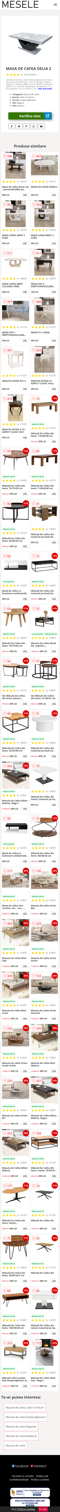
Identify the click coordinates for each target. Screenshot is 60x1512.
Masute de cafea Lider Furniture (25, 1407)
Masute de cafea (15, 1445)
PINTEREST (39, 1466)
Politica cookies (40, 1479)
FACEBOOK (20, 1466)
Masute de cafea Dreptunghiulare (26, 1417)
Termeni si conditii (23, 1476)
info (25, 194)
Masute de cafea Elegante (21, 1426)
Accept (43, 1509)
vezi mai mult (45, 88)
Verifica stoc (35, 115)
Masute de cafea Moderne (21, 1436)
